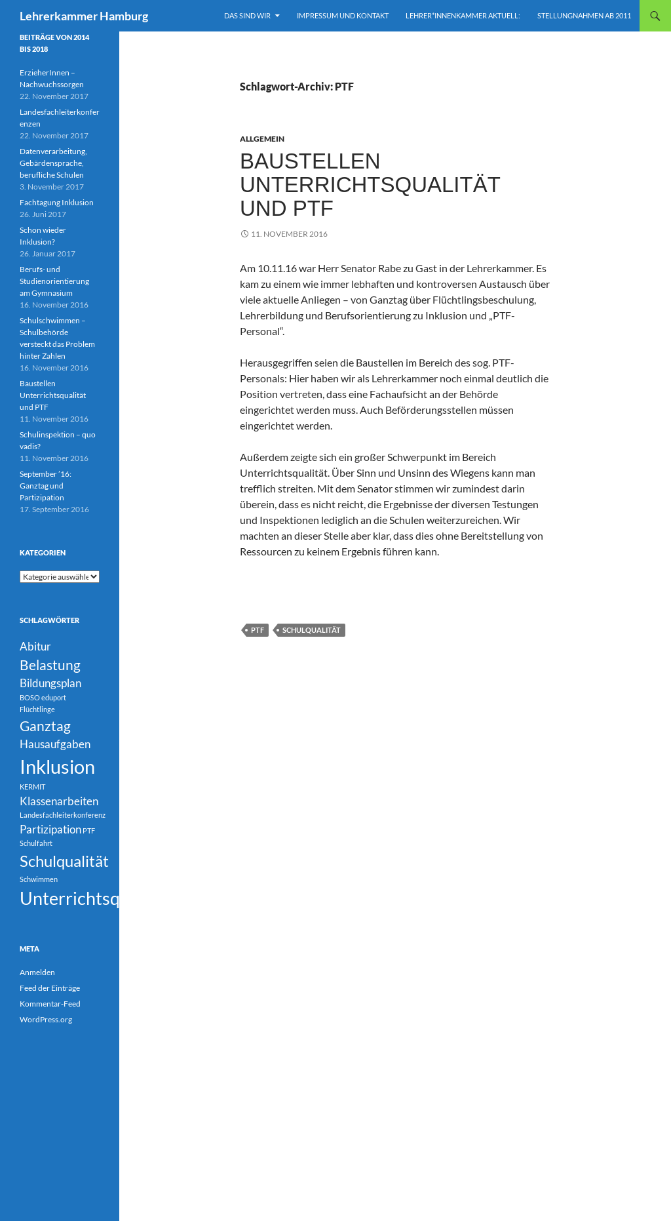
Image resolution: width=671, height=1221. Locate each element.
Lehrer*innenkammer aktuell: (463, 15)
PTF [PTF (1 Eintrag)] (89, 830)
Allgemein (262, 139)
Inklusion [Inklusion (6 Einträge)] (57, 766)
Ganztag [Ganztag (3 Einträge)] (45, 725)
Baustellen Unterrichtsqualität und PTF (370, 184)
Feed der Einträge (50, 988)
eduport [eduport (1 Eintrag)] (53, 697)
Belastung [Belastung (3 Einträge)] (50, 664)
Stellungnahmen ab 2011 (584, 15)
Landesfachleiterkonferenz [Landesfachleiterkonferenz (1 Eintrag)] (62, 815)
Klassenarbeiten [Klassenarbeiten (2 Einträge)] (59, 801)
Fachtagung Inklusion (57, 202)
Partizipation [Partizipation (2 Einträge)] (50, 829)
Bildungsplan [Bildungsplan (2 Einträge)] (50, 683)
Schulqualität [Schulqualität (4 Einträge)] (64, 860)
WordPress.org (46, 1019)
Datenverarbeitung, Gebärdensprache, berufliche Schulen (53, 163)
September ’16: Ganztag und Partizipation (45, 485)
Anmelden (37, 972)
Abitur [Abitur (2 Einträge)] (35, 646)
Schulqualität (311, 630)
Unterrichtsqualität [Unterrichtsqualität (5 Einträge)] (95, 898)
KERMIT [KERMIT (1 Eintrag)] (32, 786)
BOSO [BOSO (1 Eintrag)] (30, 697)
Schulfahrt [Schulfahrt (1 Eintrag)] (36, 843)
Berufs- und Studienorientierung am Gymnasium (54, 281)
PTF (257, 630)
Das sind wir (247, 15)
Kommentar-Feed (50, 1004)
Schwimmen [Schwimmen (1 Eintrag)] (39, 879)
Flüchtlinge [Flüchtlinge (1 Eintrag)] (37, 709)
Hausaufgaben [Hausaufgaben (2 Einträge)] (55, 744)
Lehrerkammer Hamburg (84, 16)
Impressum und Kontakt (343, 15)
